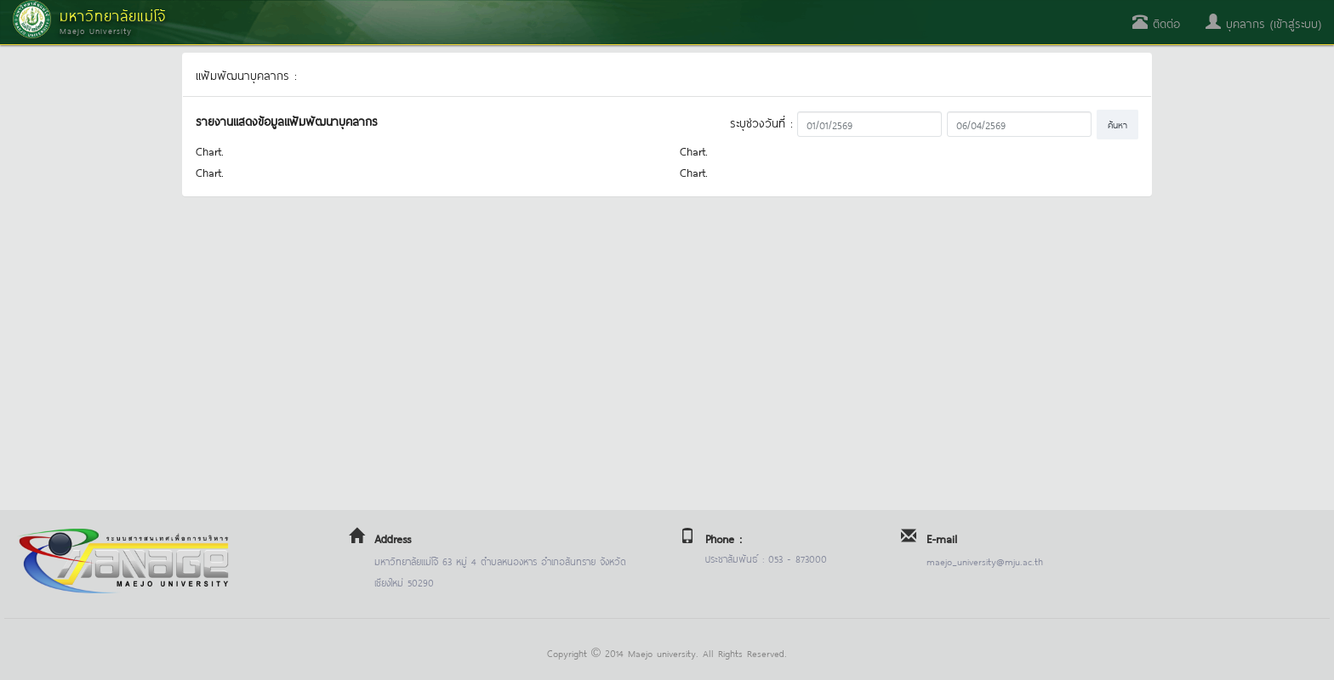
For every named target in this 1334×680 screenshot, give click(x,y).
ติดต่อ (1156, 22)
